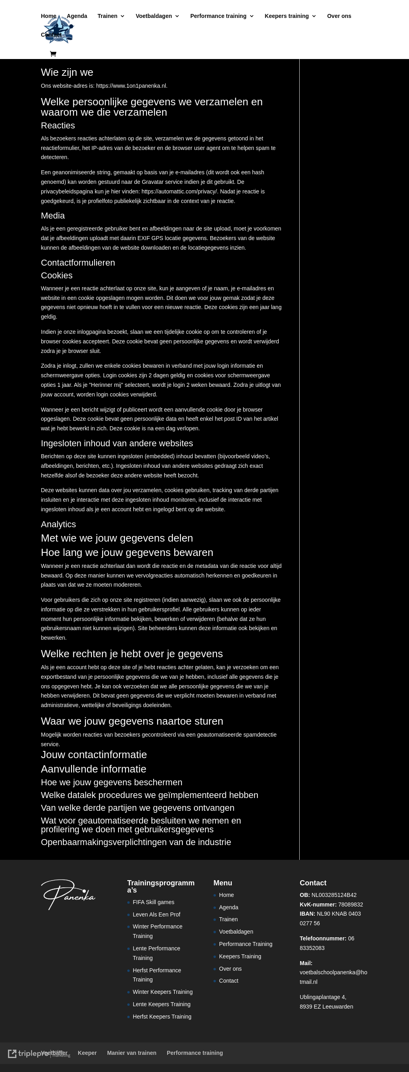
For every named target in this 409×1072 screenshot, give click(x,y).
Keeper (87, 1053)
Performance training (218, 16)
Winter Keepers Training (163, 992)
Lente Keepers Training (162, 1004)
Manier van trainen (131, 1053)
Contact (51, 35)
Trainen (108, 16)
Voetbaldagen (154, 16)
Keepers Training (240, 956)
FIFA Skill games (153, 902)
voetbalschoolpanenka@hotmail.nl (333, 972)
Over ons (339, 16)
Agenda (77, 16)
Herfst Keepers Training (162, 1016)
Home (49, 16)
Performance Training (246, 944)
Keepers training (287, 16)
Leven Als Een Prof (156, 914)
